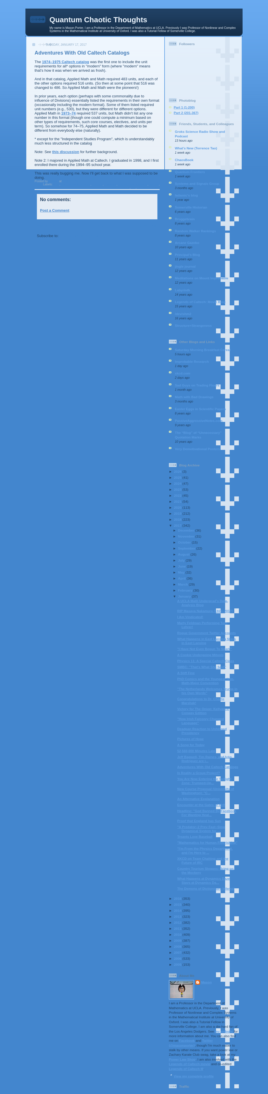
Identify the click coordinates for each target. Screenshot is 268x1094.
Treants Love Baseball (194, 836)
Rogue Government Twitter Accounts (206, 633)
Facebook (187, 1040)
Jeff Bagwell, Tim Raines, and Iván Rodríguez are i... (204, 759)
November (186, 536)
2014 (178, 910)
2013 (178, 916)
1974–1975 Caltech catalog (65, 62)
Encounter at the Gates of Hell (201, 805)
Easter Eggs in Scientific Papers (200, 409)
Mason (206, 982)
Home (98, 225)
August (184, 554)
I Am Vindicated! (190, 617)
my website (224, 1031)
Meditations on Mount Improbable (201, 278)
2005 (178, 964)
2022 (178, 495)
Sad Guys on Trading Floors (197, 385)
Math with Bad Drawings (194, 397)
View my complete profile (194, 1076)
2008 (178, 946)
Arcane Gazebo (187, 243)
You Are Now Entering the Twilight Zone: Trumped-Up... (204, 781)
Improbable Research (192, 361)
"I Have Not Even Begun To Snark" (204, 649)
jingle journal (185, 266)
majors (154, 184)
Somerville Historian (191, 207)
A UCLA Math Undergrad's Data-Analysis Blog (202, 603)
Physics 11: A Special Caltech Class (205, 661)
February (185, 590)
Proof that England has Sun (199, 821)
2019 (178, 513)
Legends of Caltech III (186, 1069)
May (181, 572)
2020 (178, 507)
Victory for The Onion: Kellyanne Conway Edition (203, 711)
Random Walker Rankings (195, 231)
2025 (178, 477)
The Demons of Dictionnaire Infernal (206, 888)
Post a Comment (54, 210)
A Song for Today (191, 745)
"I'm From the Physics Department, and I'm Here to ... (205, 850)
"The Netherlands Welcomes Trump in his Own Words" (207, 691)
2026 (178, 471)
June (182, 566)
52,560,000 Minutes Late (196, 751)
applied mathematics (76, 184)
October (185, 542)
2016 (178, 898)
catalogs (111, 184)
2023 (178, 489)
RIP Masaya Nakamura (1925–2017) (205, 611)
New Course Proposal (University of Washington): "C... (205, 791)
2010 (178, 934)
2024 (178, 483)
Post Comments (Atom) (80, 236)
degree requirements (132, 184)
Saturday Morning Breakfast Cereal (203, 350)
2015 (178, 904)
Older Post (148, 225)
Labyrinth (182, 290)
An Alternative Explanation (198, 799)
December (186, 530)
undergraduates (148, 187)
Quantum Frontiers (190, 172)
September (187, 548)
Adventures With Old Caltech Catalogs (207, 767)
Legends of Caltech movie (189, 1064)
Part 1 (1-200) (184, 107)
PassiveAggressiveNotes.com (198, 420)
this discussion (65, 152)
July (182, 560)
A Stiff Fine (186, 673)
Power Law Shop (182, 1059)
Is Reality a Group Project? (198, 773)
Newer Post (47, 225)
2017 (178, 525)
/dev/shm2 (183, 314)
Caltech (97, 184)
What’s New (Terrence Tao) (196, 148)
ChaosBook (184, 160)
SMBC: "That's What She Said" (201, 667)
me (133, 187)
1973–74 (68, 113)
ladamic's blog (186, 195)
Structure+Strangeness (193, 325)
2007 (178, 952)
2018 (178, 519)
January (185, 596)
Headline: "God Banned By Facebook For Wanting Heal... (206, 813)
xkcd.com (182, 373)
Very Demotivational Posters (197, 449)
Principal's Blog (187, 255)
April (182, 578)
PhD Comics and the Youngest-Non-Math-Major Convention (205, 681)
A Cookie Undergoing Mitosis (200, 655)
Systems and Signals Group (197, 183)
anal (56, 184)
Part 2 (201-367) (186, 113)
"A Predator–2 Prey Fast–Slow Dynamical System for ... (201, 829)
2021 (178, 501)
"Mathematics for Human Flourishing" (207, 842)
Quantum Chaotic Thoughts (98, 19)
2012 (178, 922)
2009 (178, 940)
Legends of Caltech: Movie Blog (200, 302)
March (183, 584)
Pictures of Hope (190, 739)
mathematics (120, 187)
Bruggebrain (185, 219)
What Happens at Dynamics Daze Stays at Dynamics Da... (203, 880)
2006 (178, 958)
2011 (178, 928)
